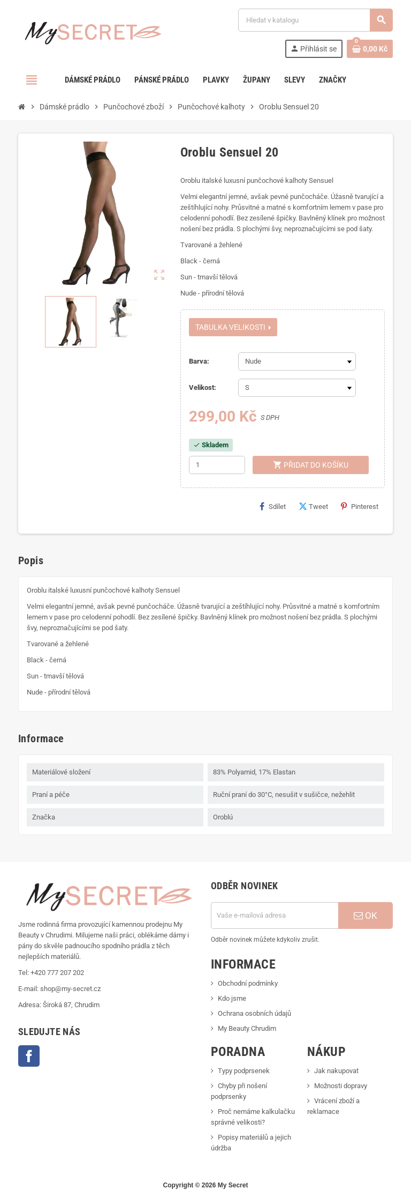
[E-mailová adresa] (274, 915)
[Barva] (297, 361)
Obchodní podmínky (248, 983)
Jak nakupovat (336, 1071)
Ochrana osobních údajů (254, 1013)
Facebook (29, 1056)
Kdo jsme (232, 998)
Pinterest (359, 506)
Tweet (313, 506)
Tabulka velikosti (233, 327)
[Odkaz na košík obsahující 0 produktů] (370, 49)
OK (365, 915)
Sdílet (273, 506)
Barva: (199, 361)
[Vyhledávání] (315, 20)
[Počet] (217, 465)
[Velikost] (297, 388)
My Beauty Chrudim (247, 1028)
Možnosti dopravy (340, 1086)
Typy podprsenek (244, 1071)
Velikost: (202, 387)
